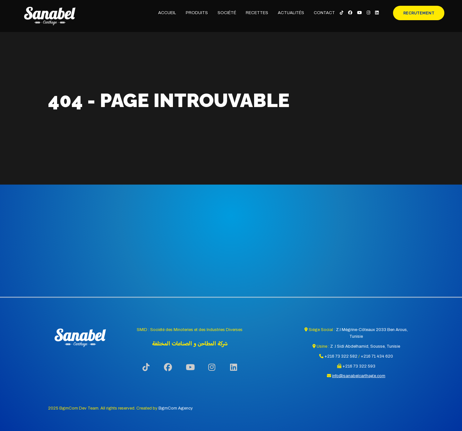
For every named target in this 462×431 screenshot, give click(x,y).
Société (227, 13)
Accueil (167, 13)
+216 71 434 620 (377, 356)
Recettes (257, 13)
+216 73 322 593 (358, 366)
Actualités (291, 13)
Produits (197, 13)
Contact (324, 13)
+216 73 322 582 (340, 356)
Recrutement (418, 13)
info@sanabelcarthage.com (358, 376)
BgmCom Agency (175, 408)
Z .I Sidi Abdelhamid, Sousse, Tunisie (365, 346)
